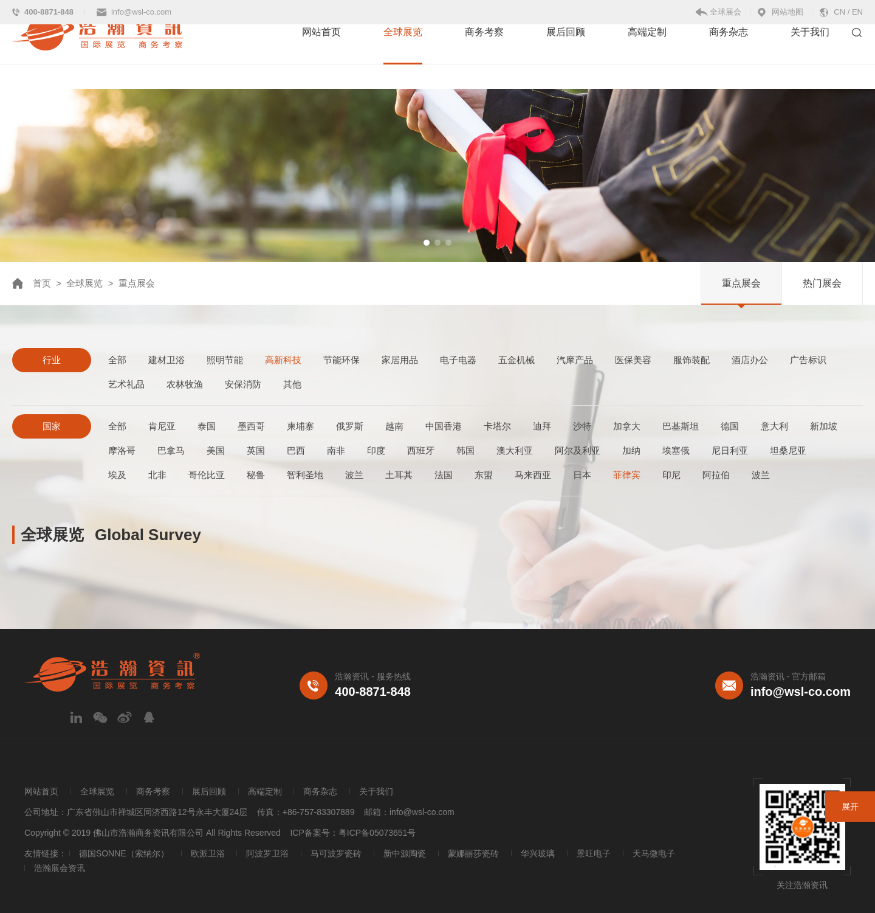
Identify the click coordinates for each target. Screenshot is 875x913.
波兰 (354, 475)
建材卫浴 (166, 360)
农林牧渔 (184, 384)
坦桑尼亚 (788, 450)
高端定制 (647, 56)
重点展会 (741, 283)
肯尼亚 (162, 426)
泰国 (206, 426)
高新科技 (283, 360)
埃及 (117, 475)
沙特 (582, 426)
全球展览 (402, 56)
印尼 (671, 475)
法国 (443, 475)
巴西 (296, 450)
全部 (117, 360)
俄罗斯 (349, 426)
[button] (427, 243)
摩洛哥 (122, 450)
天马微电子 (654, 853)
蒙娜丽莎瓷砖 (473, 853)
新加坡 (823, 426)
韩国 (465, 450)
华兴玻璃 (538, 853)
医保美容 (633, 360)
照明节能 (225, 360)
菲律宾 (626, 475)
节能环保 (341, 360)
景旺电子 (594, 853)
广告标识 (808, 360)
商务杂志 (728, 56)
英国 (256, 450)
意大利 (774, 426)
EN (857, 11)
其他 (292, 384)
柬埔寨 (300, 426)
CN (839, 11)
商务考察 (484, 56)
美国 (216, 450)
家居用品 (400, 360)
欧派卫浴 (208, 853)
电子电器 (458, 360)
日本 (582, 475)
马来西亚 (533, 475)
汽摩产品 (575, 360)
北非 (157, 475)
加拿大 (626, 426)
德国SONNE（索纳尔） (124, 853)
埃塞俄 (676, 450)
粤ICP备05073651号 (377, 833)
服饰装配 (691, 360)
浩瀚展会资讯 (59, 868)
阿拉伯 (716, 475)
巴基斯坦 (680, 426)
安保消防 (243, 384)
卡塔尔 (497, 426)
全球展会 (725, 11)
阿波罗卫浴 (267, 853)
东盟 (484, 475)
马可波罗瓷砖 (336, 853)
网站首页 (321, 56)
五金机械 (516, 360)
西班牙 (420, 450)
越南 (394, 426)
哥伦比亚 (206, 475)
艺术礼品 (126, 384)
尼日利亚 (730, 450)
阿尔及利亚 (577, 450)
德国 (730, 426)
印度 (376, 450)
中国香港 (443, 426)
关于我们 (810, 56)
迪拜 (542, 426)
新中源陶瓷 (404, 853)
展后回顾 (565, 56)
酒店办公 (750, 360)
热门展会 (822, 283)
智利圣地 (305, 475)
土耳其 (399, 475)
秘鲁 (256, 475)
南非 (336, 450)
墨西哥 (251, 426)
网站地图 (787, 11)
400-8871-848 (49, 11)
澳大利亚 (514, 450)
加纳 (631, 450)
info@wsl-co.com (141, 11)
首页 (42, 283)
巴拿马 (171, 450)
